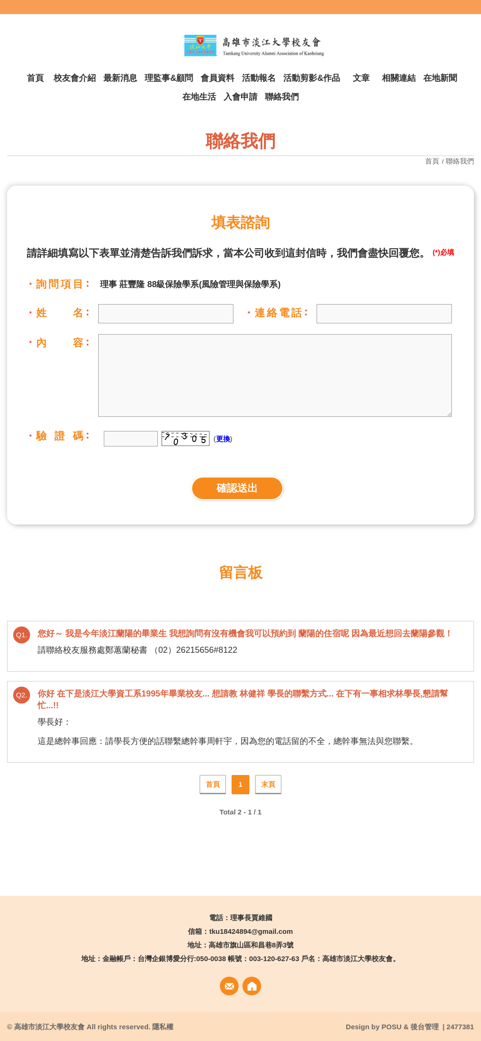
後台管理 (425, 1027)
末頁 (268, 784)
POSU (391, 1027)
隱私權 (162, 1027)
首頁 (433, 161)
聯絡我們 (460, 161)
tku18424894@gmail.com (251, 931)
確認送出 (237, 488)
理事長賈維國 (251, 918)
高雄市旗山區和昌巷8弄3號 (251, 945)
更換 (223, 439)
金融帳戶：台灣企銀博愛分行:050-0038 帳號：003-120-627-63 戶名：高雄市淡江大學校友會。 (251, 959)
